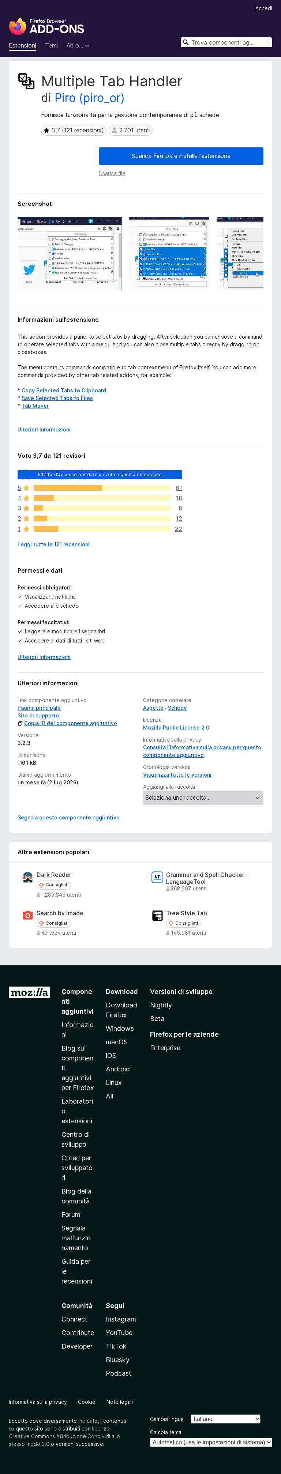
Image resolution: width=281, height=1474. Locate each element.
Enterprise (165, 1048)
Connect (74, 1319)
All (109, 1096)
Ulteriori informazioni (44, 657)
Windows (120, 1028)
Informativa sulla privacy (38, 1402)
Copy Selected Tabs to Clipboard (64, 390)
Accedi (263, 8)
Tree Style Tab (186, 913)
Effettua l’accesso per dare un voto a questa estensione (100, 474)
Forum (70, 1214)
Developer (77, 1346)
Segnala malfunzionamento (76, 1238)
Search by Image (60, 913)
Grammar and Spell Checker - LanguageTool (207, 878)
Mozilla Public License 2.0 (176, 727)
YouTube (119, 1333)
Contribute (77, 1333)
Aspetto (153, 708)
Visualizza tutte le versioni (177, 775)
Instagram (121, 1319)
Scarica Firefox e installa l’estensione (181, 155)
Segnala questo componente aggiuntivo (69, 817)
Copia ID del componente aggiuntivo (67, 723)
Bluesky (118, 1360)
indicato (88, 1421)
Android (118, 1069)
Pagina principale (39, 708)
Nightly (161, 1005)
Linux (114, 1082)
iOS (111, 1055)
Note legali (119, 1402)
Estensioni (22, 45)
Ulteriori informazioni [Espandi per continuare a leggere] (44, 429)
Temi (51, 45)
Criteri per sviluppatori (77, 1167)
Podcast (118, 1373)
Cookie (86, 1402)
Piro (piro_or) (90, 98)
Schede (177, 708)
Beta (157, 1018)
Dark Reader (54, 874)
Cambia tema (165, 1432)
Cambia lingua (167, 1419)
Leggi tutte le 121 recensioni (54, 544)
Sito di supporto (38, 715)
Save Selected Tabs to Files (57, 398)
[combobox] (226, 42)
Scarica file (112, 173)
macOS (117, 1042)
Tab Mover (35, 406)
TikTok (116, 1346)
